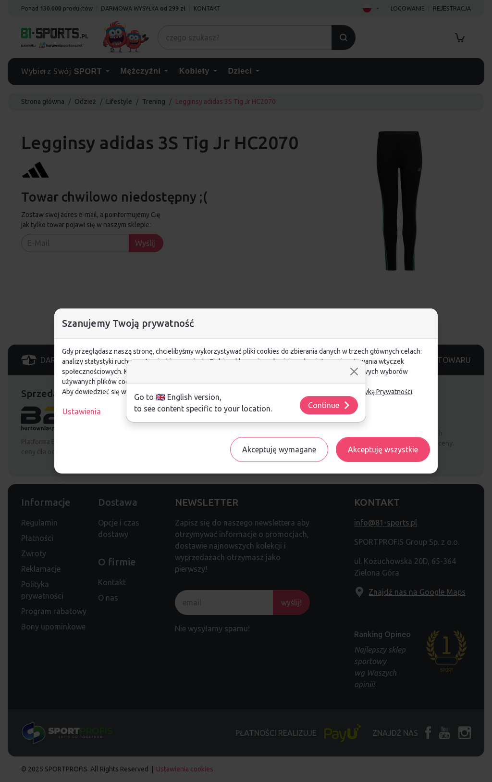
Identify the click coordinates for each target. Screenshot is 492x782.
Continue (329, 405)
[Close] (354, 371)
